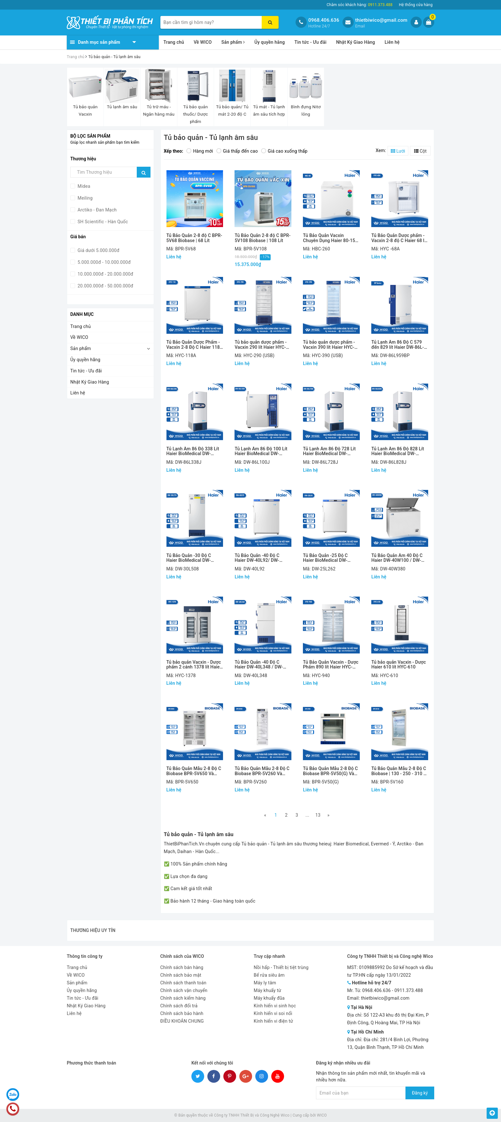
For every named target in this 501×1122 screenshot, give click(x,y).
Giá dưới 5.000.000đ (97, 250)
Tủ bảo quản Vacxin (85, 110)
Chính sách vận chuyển (184, 990)
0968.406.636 (323, 20)
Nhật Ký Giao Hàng (355, 42)
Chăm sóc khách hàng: (359, 5)
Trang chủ (174, 42)
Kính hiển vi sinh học (275, 1005)
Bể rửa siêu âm (269, 975)
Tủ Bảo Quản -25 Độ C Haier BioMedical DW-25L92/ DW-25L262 (325, 558)
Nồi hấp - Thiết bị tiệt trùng (281, 967)
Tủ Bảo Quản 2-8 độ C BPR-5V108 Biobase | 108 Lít (262, 238)
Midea (83, 186)
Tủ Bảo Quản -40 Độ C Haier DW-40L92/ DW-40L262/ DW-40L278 (257, 558)
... (307, 815)
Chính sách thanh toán (183, 982)
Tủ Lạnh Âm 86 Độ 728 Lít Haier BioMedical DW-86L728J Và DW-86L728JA (330, 451)
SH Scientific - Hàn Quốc (102, 221)
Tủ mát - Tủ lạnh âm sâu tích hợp (269, 110)
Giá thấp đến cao (237, 151)
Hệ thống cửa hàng (416, 5)
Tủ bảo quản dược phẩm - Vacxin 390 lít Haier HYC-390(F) (329, 345)
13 (317, 815)
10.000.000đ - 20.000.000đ (104, 274)
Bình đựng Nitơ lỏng (305, 110)
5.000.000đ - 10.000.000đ (103, 262)
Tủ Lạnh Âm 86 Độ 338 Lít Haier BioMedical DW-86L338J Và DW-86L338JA (193, 451)
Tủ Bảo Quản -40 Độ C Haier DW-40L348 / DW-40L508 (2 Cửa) (259, 665)
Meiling (84, 198)
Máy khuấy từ (267, 990)
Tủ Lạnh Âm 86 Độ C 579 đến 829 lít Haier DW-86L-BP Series (397, 345)
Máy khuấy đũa (269, 998)
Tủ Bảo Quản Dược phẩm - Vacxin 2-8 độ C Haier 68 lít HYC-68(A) (399, 238)
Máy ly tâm (265, 982)
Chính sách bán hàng (182, 967)
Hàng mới (199, 151)
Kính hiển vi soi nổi (273, 1013)
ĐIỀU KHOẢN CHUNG (182, 1021)
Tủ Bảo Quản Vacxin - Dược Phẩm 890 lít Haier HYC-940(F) (330, 665)
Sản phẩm (233, 42)
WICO (322, 1115)
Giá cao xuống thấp (284, 151)
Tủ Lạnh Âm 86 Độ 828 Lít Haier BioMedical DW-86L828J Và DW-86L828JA (398, 451)
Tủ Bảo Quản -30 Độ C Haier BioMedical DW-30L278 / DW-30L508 (188, 558)
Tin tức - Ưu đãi (310, 42)
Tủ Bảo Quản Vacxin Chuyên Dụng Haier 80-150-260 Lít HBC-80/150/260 (331, 238)
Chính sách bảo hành (182, 1013)
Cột (420, 151)
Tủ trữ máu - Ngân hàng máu (158, 110)
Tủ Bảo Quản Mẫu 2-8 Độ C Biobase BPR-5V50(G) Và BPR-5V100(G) (330, 771)
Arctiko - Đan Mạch (96, 209)
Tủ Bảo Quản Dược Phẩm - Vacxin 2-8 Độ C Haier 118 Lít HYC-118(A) (193, 345)
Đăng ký (420, 1092)
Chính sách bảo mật (180, 975)
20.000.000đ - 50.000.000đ (104, 285)
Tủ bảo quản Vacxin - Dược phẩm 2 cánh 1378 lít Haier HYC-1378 (193, 665)
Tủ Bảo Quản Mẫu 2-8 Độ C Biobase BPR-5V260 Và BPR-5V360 (262, 771)
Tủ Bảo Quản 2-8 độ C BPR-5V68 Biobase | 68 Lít (194, 238)
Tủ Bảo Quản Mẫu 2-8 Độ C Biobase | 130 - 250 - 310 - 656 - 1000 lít (398, 771)
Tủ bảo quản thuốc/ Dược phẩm (195, 114)
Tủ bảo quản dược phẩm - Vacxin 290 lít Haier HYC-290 (261, 345)
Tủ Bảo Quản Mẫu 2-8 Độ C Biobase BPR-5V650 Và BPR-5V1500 (193, 771)
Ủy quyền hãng (269, 42)
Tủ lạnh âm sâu (122, 106)
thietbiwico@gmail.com (381, 20)
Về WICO (203, 42)
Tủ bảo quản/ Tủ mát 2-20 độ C (232, 110)
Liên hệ (392, 42)
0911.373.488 (408, 990)
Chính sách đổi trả (179, 1005)
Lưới (398, 151)
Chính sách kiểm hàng (183, 998)
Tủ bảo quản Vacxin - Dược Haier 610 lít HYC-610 (398, 664)
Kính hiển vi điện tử (273, 1021)
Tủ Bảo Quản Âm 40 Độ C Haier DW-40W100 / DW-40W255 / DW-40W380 (397, 558)
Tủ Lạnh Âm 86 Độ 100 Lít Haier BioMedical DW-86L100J (261, 451)
